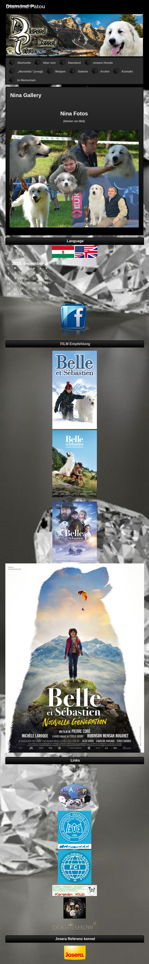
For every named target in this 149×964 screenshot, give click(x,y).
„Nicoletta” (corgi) (30, 71)
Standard (74, 62)
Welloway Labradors (74, 777)
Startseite (24, 62)
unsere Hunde (103, 62)
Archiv (104, 71)
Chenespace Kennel (74, 781)
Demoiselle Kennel (74, 773)
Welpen (60, 71)
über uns (49, 62)
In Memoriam (26, 80)
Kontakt (127, 71)
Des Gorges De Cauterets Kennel (75, 769)
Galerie (83, 71)
